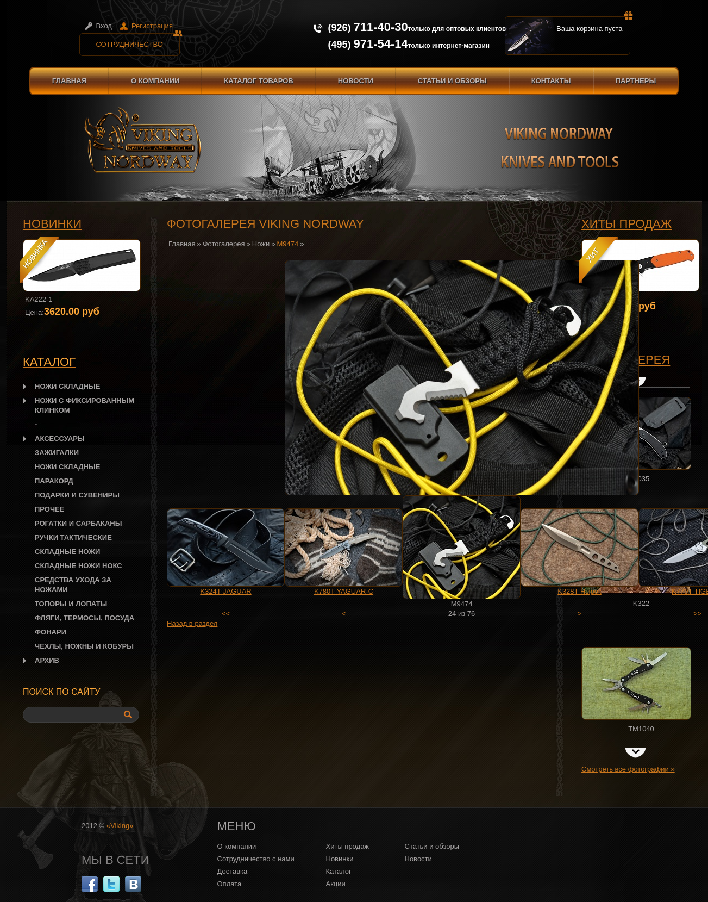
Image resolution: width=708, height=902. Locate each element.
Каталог (339, 871)
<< (226, 613)
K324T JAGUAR (225, 591)
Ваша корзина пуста (593, 24)
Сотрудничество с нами (256, 859)
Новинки (52, 224)
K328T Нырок (579, 591)
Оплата (229, 884)
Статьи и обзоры (452, 81)
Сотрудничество (138, 40)
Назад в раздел (192, 623)
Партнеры (636, 81)
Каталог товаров (258, 81)
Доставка (232, 871)
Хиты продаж (626, 224)
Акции (336, 884)
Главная (69, 81)
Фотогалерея (224, 244)
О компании (155, 81)
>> (697, 613)
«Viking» (120, 826)
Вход (104, 26)
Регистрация (152, 26)
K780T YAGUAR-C (343, 591)
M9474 (288, 244)
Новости (355, 81)
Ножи (261, 244)
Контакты (551, 81)
